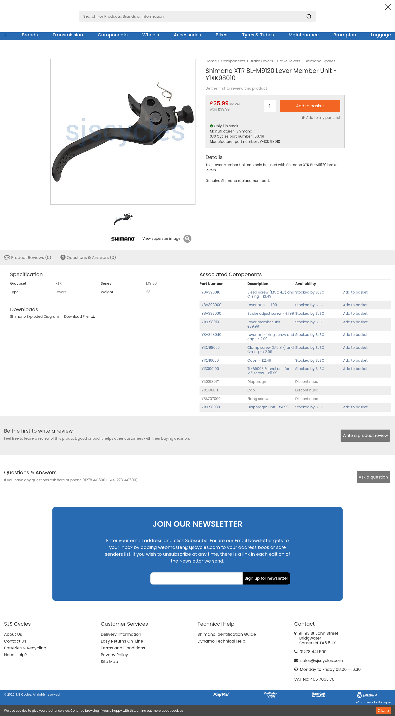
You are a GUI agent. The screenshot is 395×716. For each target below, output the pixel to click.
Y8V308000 (211, 304)
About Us (13, 634)
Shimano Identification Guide (227, 634)
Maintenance (303, 35)
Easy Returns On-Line (122, 641)
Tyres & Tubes (258, 35)
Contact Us (15, 641)
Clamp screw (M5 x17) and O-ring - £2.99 (270, 349)
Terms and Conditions (123, 648)
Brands (30, 35)
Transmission (68, 35)
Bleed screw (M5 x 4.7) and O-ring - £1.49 (270, 294)
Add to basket (355, 292)
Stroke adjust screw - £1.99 (270, 313)
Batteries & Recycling (25, 648)
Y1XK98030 (211, 407)
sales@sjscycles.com (321, 661)
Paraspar (384, 702)
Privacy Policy (114, 655)
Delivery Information (121, 634)
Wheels (150, 35)
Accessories (187, 35)
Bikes (221, 35)
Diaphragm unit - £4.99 (267, 407)
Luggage (381, 35)
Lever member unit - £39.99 (265, 324)
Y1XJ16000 (210, 360)
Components (113, 35)
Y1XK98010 (210, 322)
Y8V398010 (211, 292)
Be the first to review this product (236, 88)
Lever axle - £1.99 (262, 304)
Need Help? (15, 655)
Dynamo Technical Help (221, 641)
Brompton (345, 35)
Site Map (109, 662)
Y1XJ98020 (211, 347)
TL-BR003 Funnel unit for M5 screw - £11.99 (268, 371)
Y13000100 (210, 368)
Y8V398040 (211, 334)
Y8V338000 (211, 313)
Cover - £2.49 (259, 360)
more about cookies (168, 710)
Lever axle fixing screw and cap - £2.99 (270, 336)
